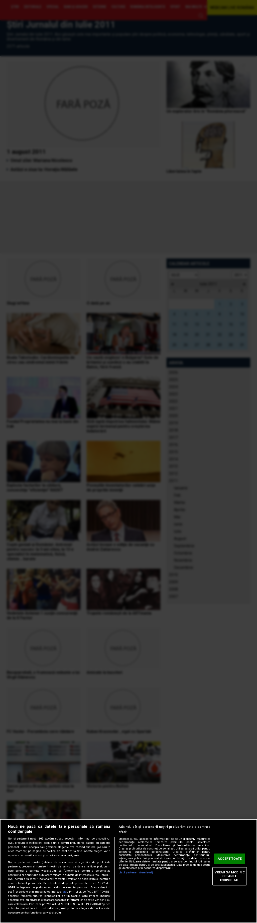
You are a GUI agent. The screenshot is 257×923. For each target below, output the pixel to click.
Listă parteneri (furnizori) (136, 872)
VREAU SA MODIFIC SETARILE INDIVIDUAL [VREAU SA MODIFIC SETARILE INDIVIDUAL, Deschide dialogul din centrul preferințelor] (230, 876)
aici (65, 891)
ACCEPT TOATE (230, 859)
